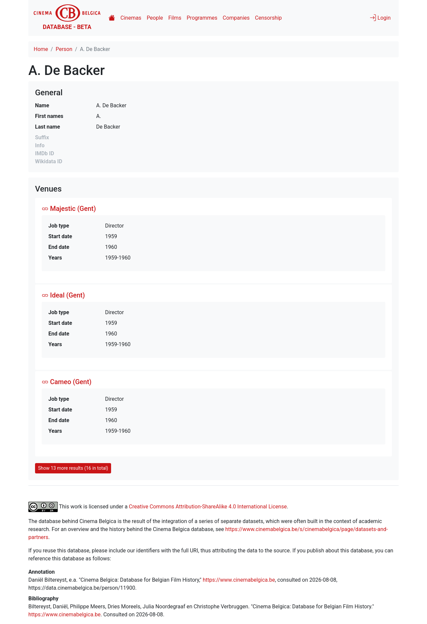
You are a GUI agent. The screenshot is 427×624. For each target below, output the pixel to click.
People (155, 18)
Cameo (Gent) (66, 382)
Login (380, 17)
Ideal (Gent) (63, 295)
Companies (236, 18)
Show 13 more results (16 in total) (73, 468)
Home (41, 49)
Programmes (202, 18)
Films (174, 18)
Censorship (268, 18)
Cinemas (130, 18)
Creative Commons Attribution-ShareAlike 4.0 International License (208, 506)
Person (64, 49)
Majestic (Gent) (69, 209)
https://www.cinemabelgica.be (239, 580)
